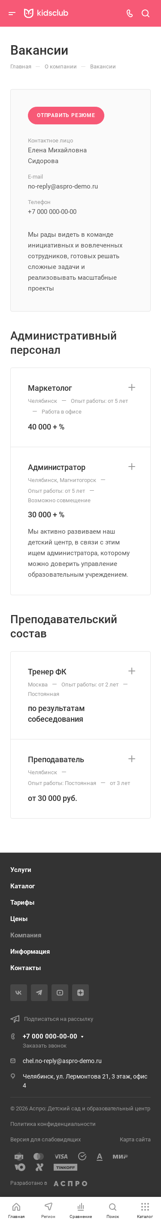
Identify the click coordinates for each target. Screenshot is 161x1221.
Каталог (22, 886)
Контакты (25, 968)
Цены (18, 919)
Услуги (20, 870)
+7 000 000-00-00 (50, 1036)
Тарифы (22, 902)
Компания (25, 935)
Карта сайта (135, 1139)
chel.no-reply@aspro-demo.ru (62, 1060)
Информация (30, 951)
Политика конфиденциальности (53, 1124)
